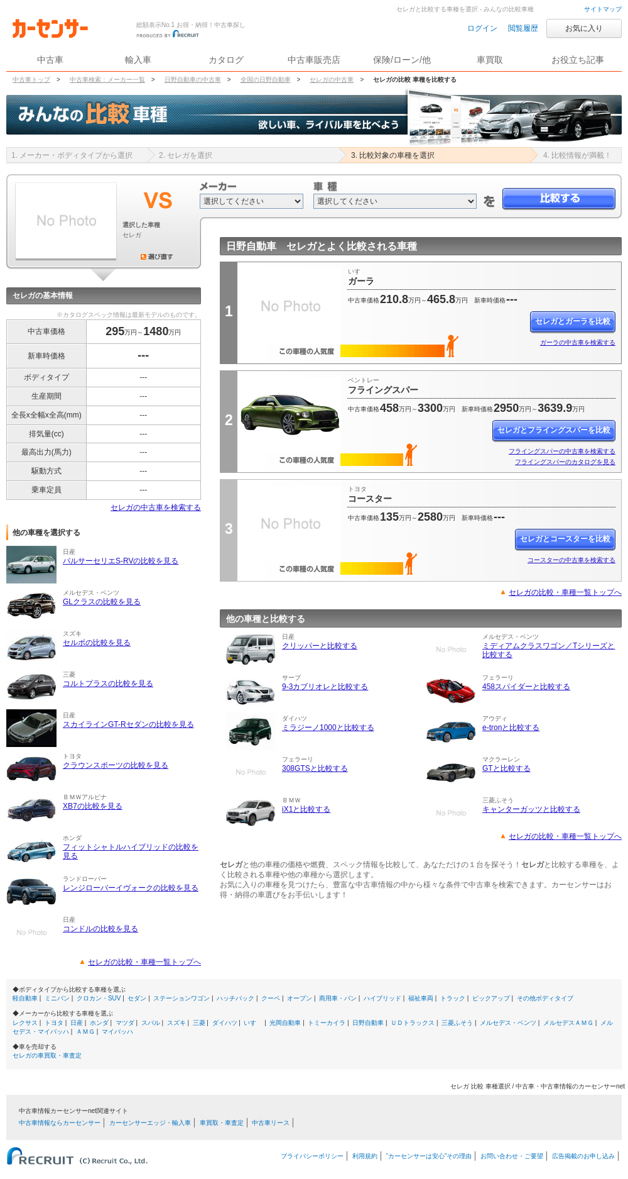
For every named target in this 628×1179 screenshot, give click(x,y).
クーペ (270, 998)
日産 (76, 1022)
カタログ (226, 60)
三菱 (199, 1022)
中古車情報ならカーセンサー (59, 1122)
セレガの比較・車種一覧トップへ (144, 962)
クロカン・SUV (99, 998)
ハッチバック (235, 998)
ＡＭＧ (85, 1031)
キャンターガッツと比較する (531, 809)
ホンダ (99, 1022)
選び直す (157, 256)
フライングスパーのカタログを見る (565, 461)
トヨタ (54, 1022)
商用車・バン (338, 998)
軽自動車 (25, 998)
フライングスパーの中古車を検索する (562, 451)
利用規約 (364, 1156)
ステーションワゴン (181, 998)
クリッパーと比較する (319, 645)
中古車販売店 (314, 60)
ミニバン (57, 998)
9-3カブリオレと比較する (325, 686)
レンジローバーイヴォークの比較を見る (130, 887)
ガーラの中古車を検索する (577, 342)
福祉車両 (420, 998)
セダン (136, 998)
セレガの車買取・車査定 (47, 1055)
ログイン (482, 28)
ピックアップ (491, 998)
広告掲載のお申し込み (583, 1156)
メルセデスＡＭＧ (568, 1022)
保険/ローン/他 (402, 60)
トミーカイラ (326, 1022)
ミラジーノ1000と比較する (328, 727)
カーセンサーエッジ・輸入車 (150, 1122)
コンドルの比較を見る (100, 928)
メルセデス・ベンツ (508, 1022)
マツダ (125, 1022)
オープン (299, 998)
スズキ (176, 1022)
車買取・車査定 (222, 1122)
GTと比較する (506, 768)
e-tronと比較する (510, 727)
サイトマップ (603, 9)
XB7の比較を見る (92, 806)
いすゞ (253, 1022)
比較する (558, 199)
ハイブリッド (382, 998)
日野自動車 (368, 1022)
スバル (150, 1022)
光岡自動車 (285, 1022)
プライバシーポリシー (312, 1156)
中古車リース (271, 1122)
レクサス (25, 1022)
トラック (452, 998)
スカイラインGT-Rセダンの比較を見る (128, 724)
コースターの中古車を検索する (571, 559)
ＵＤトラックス (413, 1022)
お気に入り (584, 28)
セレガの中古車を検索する (156, 507)
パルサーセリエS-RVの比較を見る (120, 560)
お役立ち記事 (577, 60)
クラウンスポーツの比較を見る (115, 765)
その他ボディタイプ (545, 998)
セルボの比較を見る (97, 642)
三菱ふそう (457, 1022)
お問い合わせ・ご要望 (511, 1156)
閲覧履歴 (523, 28)
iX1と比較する (306, 809)
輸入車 (138, 60)
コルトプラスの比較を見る (108, 683)
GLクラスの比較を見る (102, 601)
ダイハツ (224, 1022)
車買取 (490, 60)
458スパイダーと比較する (526, 686)
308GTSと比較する (315, 768)
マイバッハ (117, 1031)
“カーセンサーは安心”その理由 (429, 1156)
